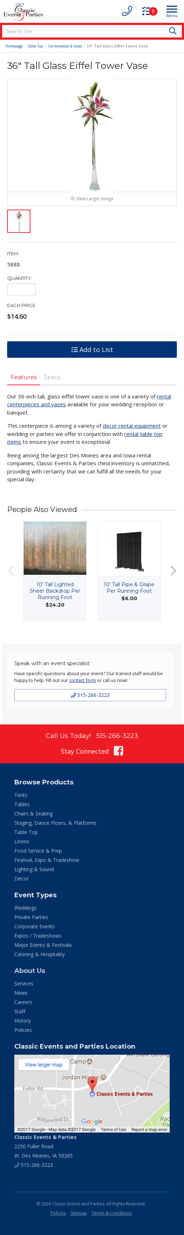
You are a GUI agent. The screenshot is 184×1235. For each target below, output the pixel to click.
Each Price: (22, 308)
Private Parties (31, 920)
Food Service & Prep (38, 853)
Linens (21, 844)
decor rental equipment (132, 428)
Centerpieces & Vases (65, 46)
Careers (23, 1005)
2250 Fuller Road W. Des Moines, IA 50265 (45, 1149)
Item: (13, 257)
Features (24, 380)
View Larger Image (92, 202)
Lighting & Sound (34, 872)
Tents (21, 798)
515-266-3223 (90, 698)
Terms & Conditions (112, 1216)
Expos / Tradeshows (38, 938)
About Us (29, 974)
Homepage (14, 46)
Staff (19, 1014)
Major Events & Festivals (43, 948)
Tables (22, 807)
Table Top (35, 46)
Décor (21, 881)
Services (23, 986)
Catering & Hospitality (39, 957)
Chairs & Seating (33, 816)
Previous (10, 573)
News (21, 996)
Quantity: (19, 281)
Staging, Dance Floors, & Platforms (55, 826)
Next (173, 573)
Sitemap (79, 1216)
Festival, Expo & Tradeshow (46, 863)
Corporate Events (34, 929)
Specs (52, 380)
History (22, 1023)
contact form (82, 683)
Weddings (25, 911)
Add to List (92, 352)
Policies (23, 1033)
